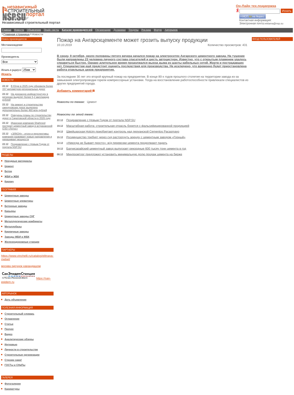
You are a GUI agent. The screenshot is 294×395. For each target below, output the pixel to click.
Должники (119, 29)
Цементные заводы (17, 195)
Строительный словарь (19, 313)
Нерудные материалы (18, 161)
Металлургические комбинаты (23, 221)
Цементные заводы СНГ (20, 216)
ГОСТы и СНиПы (15, 365)
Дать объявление (15, 299)
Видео (9, 334)
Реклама (146, 29)
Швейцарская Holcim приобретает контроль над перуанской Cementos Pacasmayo (122, 131)
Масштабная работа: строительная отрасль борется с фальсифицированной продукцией (127, 125)
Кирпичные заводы (17, 231)
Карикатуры (12, 388)
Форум (158, 29)
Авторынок (171, 29)
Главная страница (16, 34)
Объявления (34, 29)
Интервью (11, 344)
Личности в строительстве (21, 349)
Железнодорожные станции (22, 241)
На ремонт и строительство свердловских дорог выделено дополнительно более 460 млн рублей (24, 107)
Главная (6, 29)
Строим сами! (13, 360)
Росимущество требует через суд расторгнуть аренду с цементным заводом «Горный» (126, 137)
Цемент (9, 166)
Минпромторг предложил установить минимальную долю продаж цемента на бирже (124, 154)
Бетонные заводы (16, 206)
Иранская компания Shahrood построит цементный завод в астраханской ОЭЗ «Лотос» (27, 126)
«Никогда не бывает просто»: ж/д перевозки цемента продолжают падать (116, 143)
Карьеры (10, 211)
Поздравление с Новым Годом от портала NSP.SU (100, 120)
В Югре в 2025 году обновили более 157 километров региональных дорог (27, 87)
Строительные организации (22, 354)
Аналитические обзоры (19, 339)
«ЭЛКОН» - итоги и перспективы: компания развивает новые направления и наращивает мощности (27, 136)
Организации (103, 29)
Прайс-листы (51, 29)
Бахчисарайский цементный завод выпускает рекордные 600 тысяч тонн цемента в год (126, 148)
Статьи (9, 324)
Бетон (8, 171)
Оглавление (12, 318)
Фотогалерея (13, 383)
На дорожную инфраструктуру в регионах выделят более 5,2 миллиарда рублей (25, 97)
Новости (19, 29)
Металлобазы (13, 226)
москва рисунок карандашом (21, 266)
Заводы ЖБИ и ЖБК (17, 236)
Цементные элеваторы (19, 200)
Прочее (9, 329)
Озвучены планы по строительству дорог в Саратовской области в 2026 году (26, 117)
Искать (286, 11)
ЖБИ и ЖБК (12, 176)
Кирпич (9, 181)
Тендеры (134, 29)
